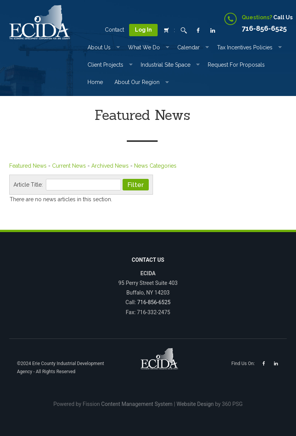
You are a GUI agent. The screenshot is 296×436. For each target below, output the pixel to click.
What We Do (144, 47)
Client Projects (105, 65)
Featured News (28, 166)
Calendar (188, 47)
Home (95, 82)
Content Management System (137, 404)
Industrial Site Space (165, 65)
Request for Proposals (236, 65)
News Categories (155, 166)
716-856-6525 (153, 302)
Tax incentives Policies (244, 47)
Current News (69, 166)
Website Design (195, 404)
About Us (99, 47)
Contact (114, 30)
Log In (143, 30)
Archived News (110, 166)
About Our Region (137, 82)
